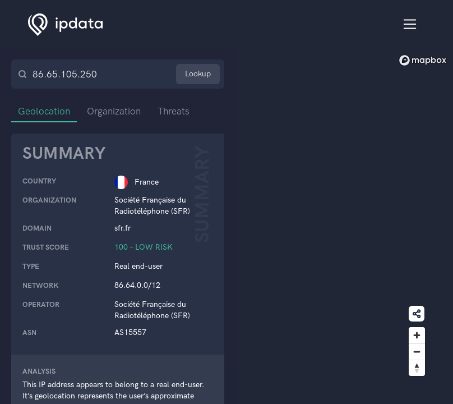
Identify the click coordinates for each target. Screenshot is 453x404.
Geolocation (44, 111)
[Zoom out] (417, 351)
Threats (173, 111)
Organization (114, 111)
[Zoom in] (417, 335)
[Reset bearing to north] (417, 368)
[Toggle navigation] (410, 24)
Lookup (198, 74)
